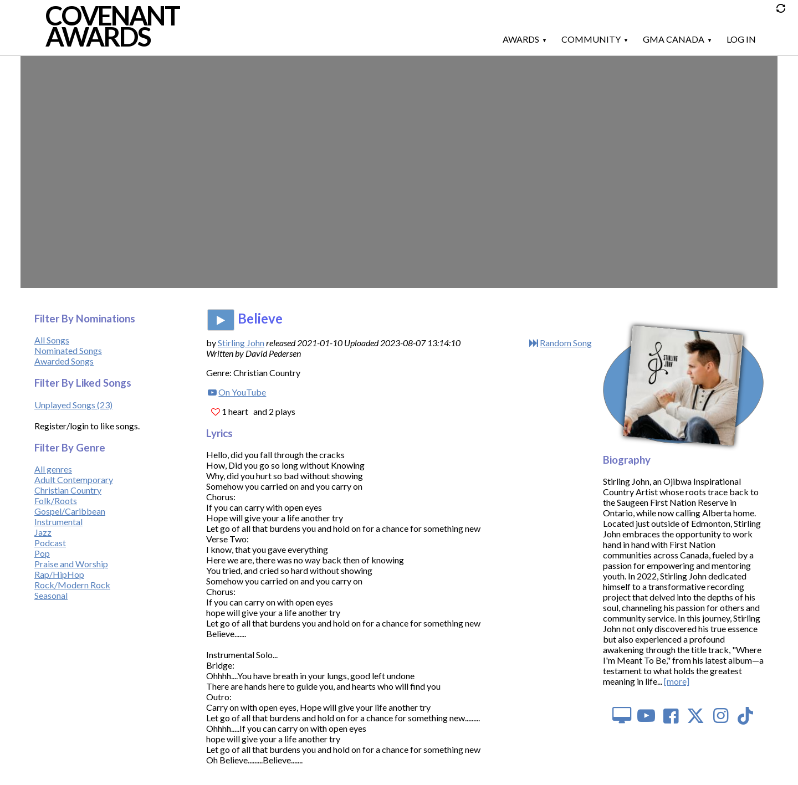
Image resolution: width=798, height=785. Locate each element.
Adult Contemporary (73, 479)
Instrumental (58, 521)
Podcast (50, 542)
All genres (53, 469)
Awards (521, 39)
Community (591, 39)
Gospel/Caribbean (69, 511)
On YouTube (242, 392)
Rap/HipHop (59, 574)
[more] (676, 681)
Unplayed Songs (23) (73, 404)
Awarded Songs (64, 361)
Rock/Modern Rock (72, 584)
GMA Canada (673, 39)
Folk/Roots (55, 500)
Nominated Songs (68, 350)
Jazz (43, 532)
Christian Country (67, 490)
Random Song (566, 342)
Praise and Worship (71, 563)
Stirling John (241, 342)
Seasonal (51, 595)
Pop (42, 553)
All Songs (51, 340)
